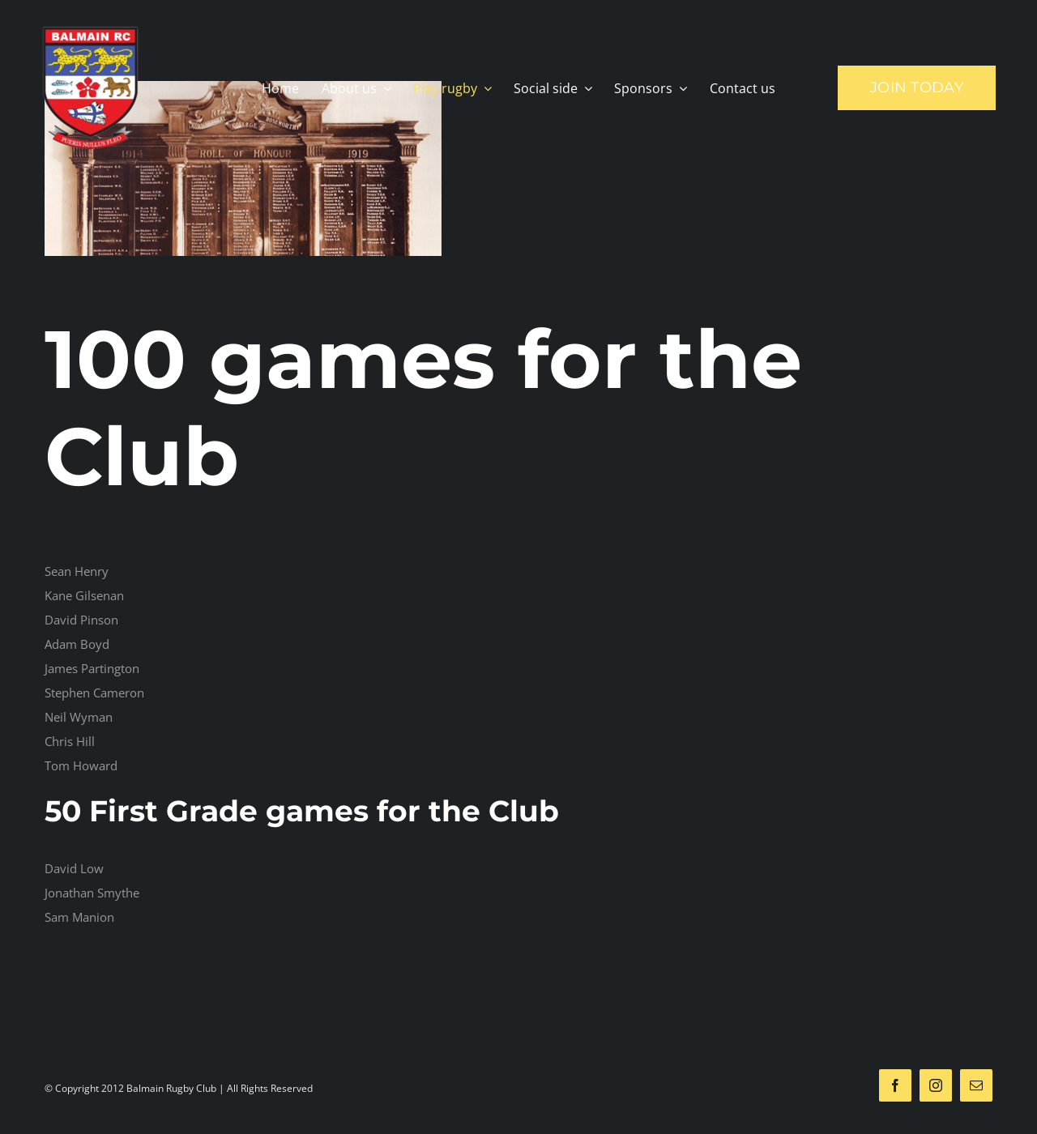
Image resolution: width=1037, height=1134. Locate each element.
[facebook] (895, 1085)
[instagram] (936, 1085)
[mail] (976, 1085)
